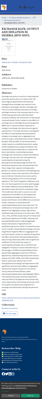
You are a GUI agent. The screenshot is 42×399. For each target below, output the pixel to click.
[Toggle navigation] (39, 7)
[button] (24, 7)
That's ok (30, 396)
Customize (5, 391)
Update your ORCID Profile (11, 352)
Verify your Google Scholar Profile (13, 354)
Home (4, 17)
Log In (31, 7)
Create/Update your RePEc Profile (13, 356)
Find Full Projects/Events (10, 362)
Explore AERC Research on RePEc (13, 358)
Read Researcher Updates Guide (13, 360)
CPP (34, 17)
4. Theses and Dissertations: (19, 17)
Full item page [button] (9, 313)
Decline (10, 396)
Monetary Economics (12, 20)
